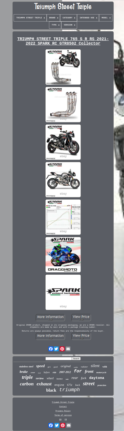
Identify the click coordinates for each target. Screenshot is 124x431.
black (51, 390)
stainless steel (26, 366)
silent (95, 365)
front (89, 371)
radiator (84, 367)
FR (66, 420)
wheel (50, 378)
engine (59, 385)
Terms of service (63, 415)
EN (60, 420)
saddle (76, 367)
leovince (60, 379)
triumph (69, 390)
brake (24, 372)
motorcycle (101, 372)
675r (69, 384)
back (77, 385)
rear (75, 378)
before (47, 372)
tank (67, 379)
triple (27, 377)
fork (83, 378)
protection (102, 385)
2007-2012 (65, 372)
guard (56, 367)
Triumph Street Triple (63, 402)
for (78, 371)
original (66, 366)
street (89, 383)
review (40, 378)
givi (49, 367)
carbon (27, 383)
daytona (96, 378)
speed (40, 366)
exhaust (44, 383)
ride (54, 372)
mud (39, 373)
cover (33, 372)
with (104, 366)
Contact (63, 407)
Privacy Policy (63, 411)
